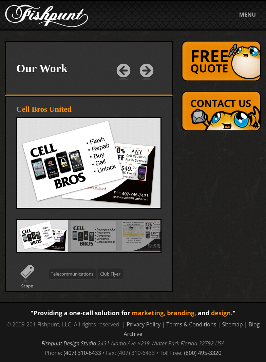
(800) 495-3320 (202, 353)
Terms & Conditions (191, 324)
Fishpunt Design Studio (68, 343)
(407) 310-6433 (82, 353)
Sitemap (232, 324)
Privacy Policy (143, 324)
